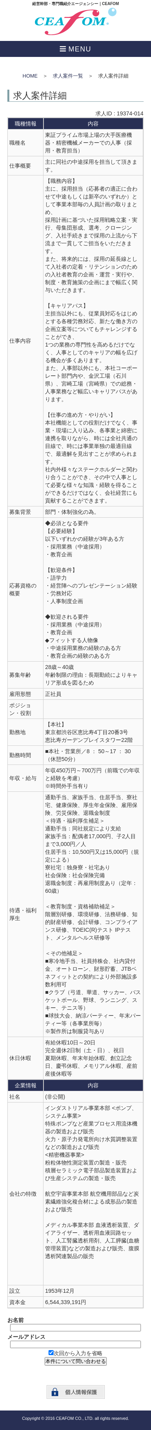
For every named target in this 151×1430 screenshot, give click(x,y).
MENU (79, 49)
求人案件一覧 (68, 76)
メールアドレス (26, 1337)
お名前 (15, 1320)
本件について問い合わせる (75, 1361)
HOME (30, 76)
